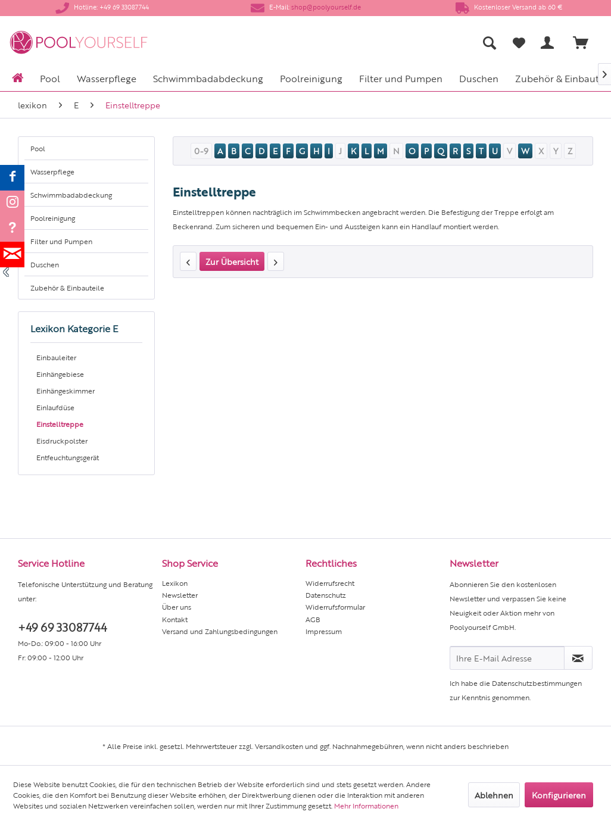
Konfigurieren (559, 794)
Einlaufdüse (55, 407)
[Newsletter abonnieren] (578, 658)
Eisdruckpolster (62, 440)
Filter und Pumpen (61, 241)
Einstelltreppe (59, 424)
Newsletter (180, 595)
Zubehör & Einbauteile (67, 287)
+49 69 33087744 (62, 626)
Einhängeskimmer (65, 390)
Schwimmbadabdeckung (71, 194)
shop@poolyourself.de (326, 6)
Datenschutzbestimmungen (537, 683)
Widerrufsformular (335, 606)
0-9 (201, 150)
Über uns (176, 606)
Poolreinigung (52, 218)
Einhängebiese (60, 374)
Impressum (324, 631)
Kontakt (175, 619)
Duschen (44, 264)
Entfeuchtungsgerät (67, 457)
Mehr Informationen (366, 805)
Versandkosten (279, 746)
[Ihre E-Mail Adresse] (507, 658)
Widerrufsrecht (330, 583)
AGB (313, 619)
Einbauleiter (56, 357)
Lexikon (175, 583)
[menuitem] (391, 42)
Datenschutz (326, 595)
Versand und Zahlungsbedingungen (220, 631)
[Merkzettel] (519, 43)
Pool (37, 148)
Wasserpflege (52, 171)
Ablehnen (494, 794)
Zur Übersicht (231, 261)
